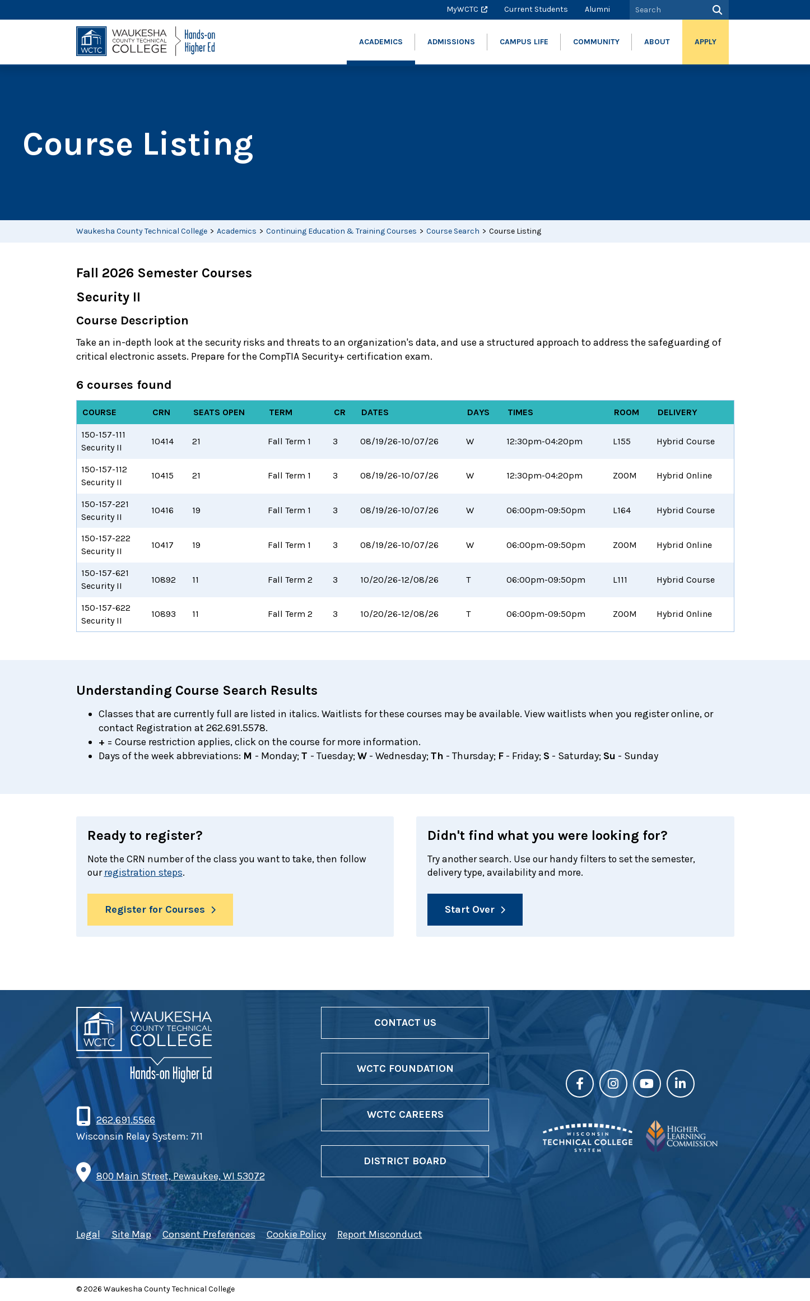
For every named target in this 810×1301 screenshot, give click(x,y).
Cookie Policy (296, 1235)
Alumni (597, 9)
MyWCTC (462, 9)
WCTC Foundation (405, 1069)
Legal (88, 1235)
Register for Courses (155, 910)
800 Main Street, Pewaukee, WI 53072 (180, 1176)
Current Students (536, 9)
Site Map (131, 1235)
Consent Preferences (208, 1235)
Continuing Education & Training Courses (341, 231)
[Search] (716, 10)
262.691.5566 (125, 1120)
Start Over (470, 910)
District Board (405, 1161)
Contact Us (405, 1023)
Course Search (453, 231)
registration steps (145, 873)
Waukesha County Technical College (141, 231)
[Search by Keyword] (667, 10)
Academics (237, 231)
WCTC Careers (405, 1115)
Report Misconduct (379, 1235)
